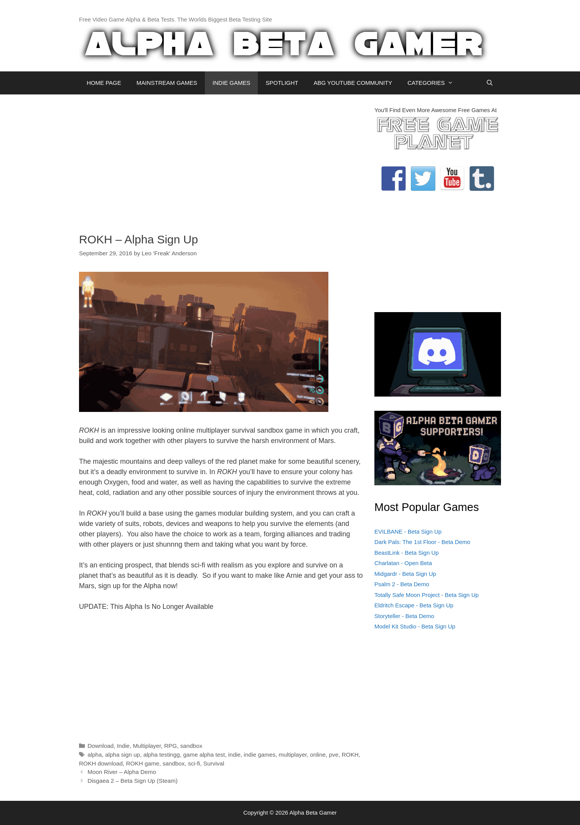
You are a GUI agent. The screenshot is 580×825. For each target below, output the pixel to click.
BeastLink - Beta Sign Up (406, 552)
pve (334, 754)
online (318, 754)
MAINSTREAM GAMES (167, 82)
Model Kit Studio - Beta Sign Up (414, 626)
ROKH (350, 754)
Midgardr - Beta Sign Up (405, 573)
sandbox (191, 745)
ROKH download (101, 763)
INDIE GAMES (231, 82)
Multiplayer (147, 745)
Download (100, 745)
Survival (213, 763)
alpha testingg (161, 754)
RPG (170, 745)
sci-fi (194, 763)
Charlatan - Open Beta (403, 563)
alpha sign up (122, 754)
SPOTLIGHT (281, 82)
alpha (94, 754)
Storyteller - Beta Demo (404, 616)
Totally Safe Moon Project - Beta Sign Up (426, 595)
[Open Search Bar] (489, 82)
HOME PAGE (104, 82)
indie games (259, 754)
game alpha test (204, 754)
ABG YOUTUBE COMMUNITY (352, 82)
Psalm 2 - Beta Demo (401, 584)
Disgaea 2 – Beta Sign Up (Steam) (132, 780)
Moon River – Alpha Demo (121, 772)
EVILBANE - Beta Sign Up (408, 531)
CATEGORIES (434, 82)
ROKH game (142, 763)
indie (234, 754)
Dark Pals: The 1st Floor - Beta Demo (422, 542)
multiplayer (293, 754)
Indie (123, 745)
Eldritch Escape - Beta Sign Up (413, 605)
